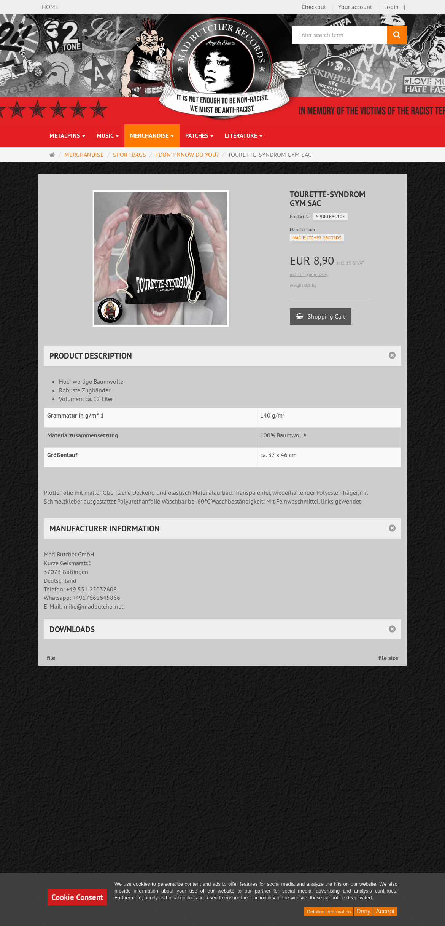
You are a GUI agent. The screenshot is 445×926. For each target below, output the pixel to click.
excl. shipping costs (308, 274)
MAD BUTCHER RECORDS (316, 238)
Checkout (314, 7)
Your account (355, 7)
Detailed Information (329, 912)
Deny (363, 911)
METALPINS (67, 136)
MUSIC (108, 136)
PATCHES (199, 136)
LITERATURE (243, 136)
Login (391, 7)
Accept (385, 911)
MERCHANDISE (152, 136)
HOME (50, 7)
